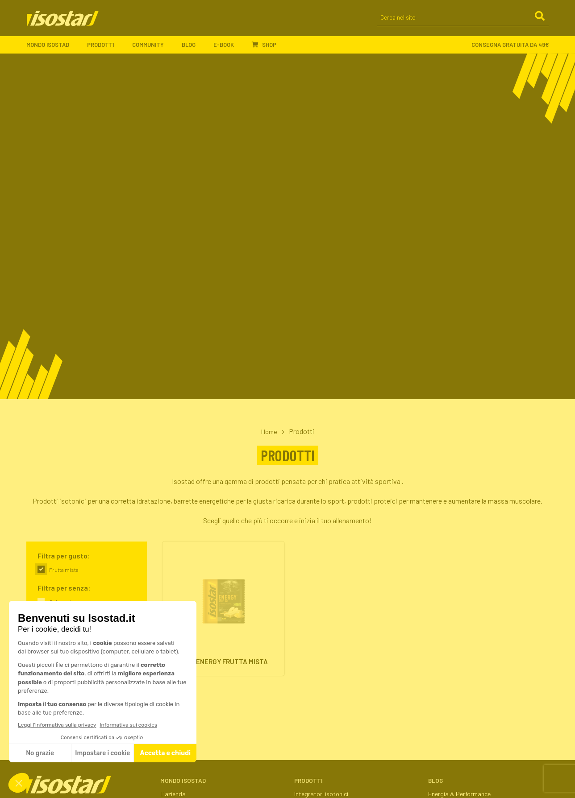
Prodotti (105, 49)
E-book (228, 49)
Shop (264, 48)
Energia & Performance (459, 794)
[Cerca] (539, 21)
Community (152, 49)
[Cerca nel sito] (463, 22)
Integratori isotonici (321, 794)
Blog (193, 49)
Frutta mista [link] (64, 570)
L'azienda (173, 794)
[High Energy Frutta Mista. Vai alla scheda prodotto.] (223, 611)
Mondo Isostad (52, 49)
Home (269, 431)
